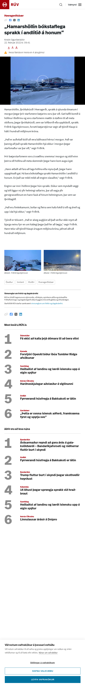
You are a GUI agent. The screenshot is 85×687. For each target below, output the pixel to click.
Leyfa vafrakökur (42, 679)
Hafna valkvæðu (42, 671)
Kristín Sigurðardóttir (14, 40)
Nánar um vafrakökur (48, 652)
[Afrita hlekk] (5, 20)
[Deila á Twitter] (14, 20)
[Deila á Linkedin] (18, 20)
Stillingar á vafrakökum (42, 662)
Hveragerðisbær (14, 16)
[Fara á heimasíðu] (12, 4)
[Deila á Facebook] (10, 20)
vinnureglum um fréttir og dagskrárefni (47, 303)
